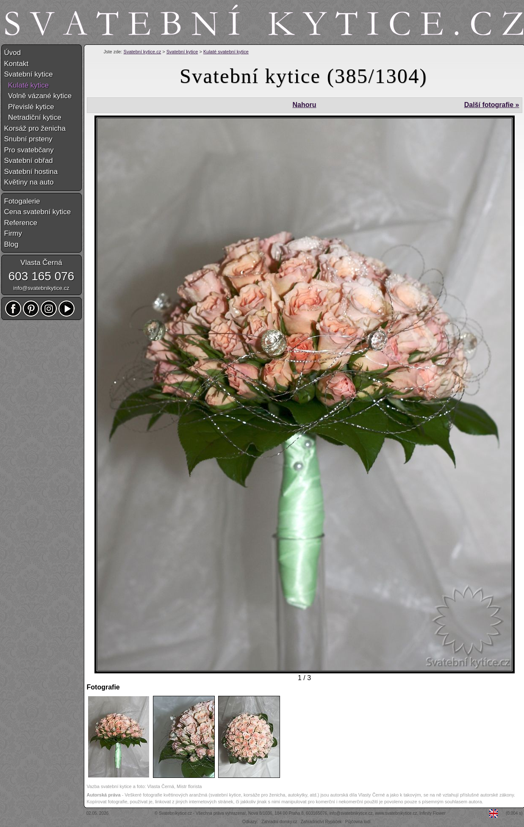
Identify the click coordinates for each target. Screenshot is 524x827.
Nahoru (304, 104)
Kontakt (16, 64)
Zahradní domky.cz (279, 821)
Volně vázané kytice (38, 96)
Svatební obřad (28, 161)
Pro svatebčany (29, 150)
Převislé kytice (29, 107)
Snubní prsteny (28, 139)
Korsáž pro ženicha (35, 128)
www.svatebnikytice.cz (396, 813)
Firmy (13, 233)
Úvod (12, 53)
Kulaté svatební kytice (226, 51)
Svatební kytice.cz (142, 51)
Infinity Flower (432, 813)
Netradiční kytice (32, 117)
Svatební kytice (182, 51)
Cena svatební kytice (37, 212)
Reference (20, 223)
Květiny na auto (29, 182)
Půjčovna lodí (358, 821)
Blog (11, 244)
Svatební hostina (31, 172)
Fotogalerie (22, 201)
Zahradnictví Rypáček (321, 821)
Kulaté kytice (26, 85)
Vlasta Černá (41, 263)
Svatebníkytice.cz (175, 813)
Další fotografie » (491, 104)
